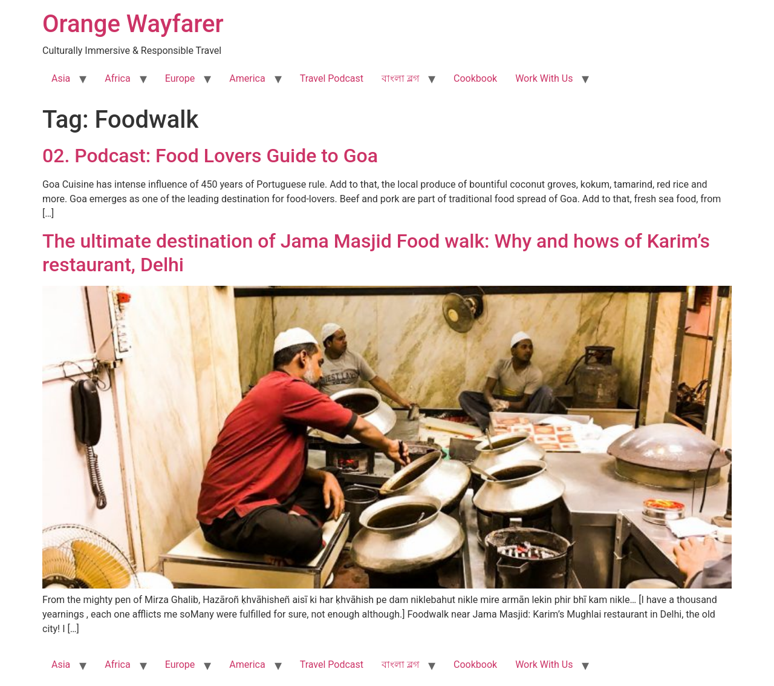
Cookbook (475, 78)
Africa (117, 78)
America (247, 78)
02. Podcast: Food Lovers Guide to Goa (210, 155)
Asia (60, 78)
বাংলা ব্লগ (400, 78)
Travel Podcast (331, 78)
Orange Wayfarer (133, 24)
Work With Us (544, 78)
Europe (180, 78)
